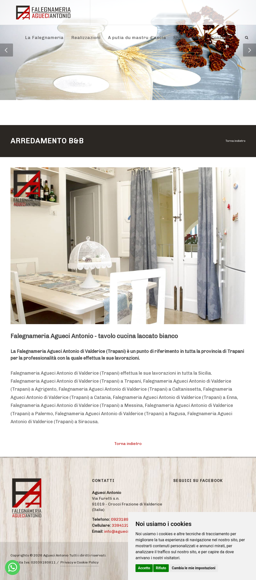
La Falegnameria (44, 37)
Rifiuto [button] (161, 568)
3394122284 (124, 525)
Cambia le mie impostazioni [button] (193, 568)
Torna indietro (236, 141)
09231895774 (124, 519)
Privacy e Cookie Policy (79, 562)
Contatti (220, 37)
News (198, 37)
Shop (178, 37)
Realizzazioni (85, 37)
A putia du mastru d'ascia (137, 37)
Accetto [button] (144, 568)
